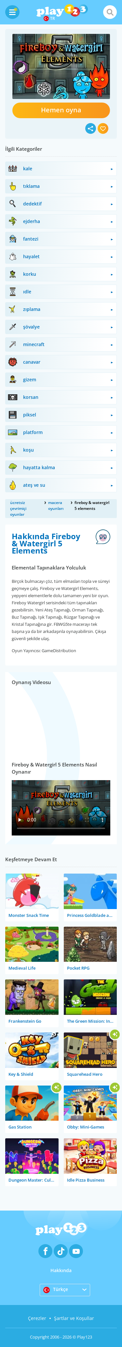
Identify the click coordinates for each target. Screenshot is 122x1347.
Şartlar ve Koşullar (74, 1318)
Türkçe (55, 1289)
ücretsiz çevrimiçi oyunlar (18, 508)
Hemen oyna (61, 109)
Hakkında (61, 1270)
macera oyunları (55, 505)
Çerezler (37, 1318)
